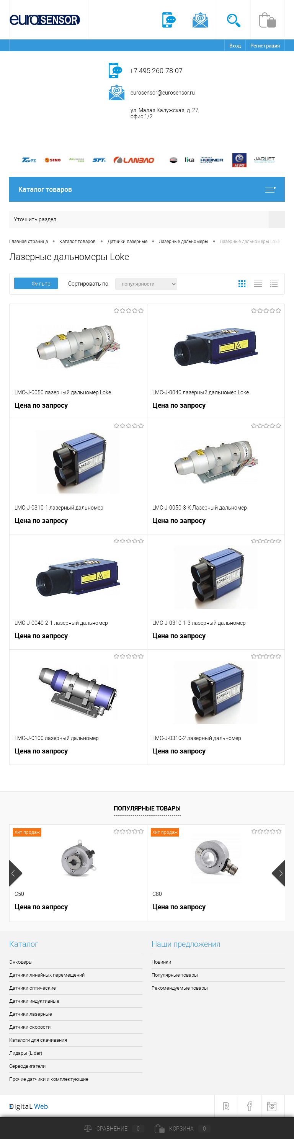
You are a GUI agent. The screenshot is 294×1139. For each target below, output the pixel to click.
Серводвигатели (27, 1066)
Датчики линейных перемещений (47, 975)
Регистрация (265, 45)
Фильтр (36, 284)
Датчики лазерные (30, 1014)
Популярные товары (147, 808)
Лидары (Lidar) (25, 1053)
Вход (235, 45)
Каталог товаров (147, 189)
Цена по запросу (41, 405)
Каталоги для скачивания (38, 1040)
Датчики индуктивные (34, 1001)
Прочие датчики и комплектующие (48, 1079)
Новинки (161, 962)
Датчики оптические (32, 988)
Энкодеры (21, 962)
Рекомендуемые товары (180, 988)
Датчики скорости (30, 1027)
